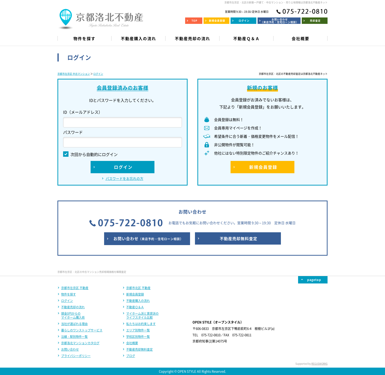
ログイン (98, 74)
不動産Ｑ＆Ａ (135, 307)
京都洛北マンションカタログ (80, 343)
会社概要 (132, 343)
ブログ (130, 356)
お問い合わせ (70, 349)
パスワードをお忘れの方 (124, 178)
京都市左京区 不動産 (74, 288)
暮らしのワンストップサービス (81, 330)
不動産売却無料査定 (139, 349)
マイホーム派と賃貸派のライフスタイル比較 (142, 315)
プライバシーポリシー (76, 356)
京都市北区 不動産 (138, 288)
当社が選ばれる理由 (74, 324)
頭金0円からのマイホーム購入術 (73, 315)
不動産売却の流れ (73, 307)
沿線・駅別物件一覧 (74, 336)
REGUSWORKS (319, 363)
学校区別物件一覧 (138, 336)
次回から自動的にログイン (90, 154)
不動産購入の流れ (138, 300)
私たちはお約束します (141, 324)
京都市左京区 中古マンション (73, 74)
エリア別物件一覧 (138, 330)
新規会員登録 (135, 294)
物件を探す (68, 294)
